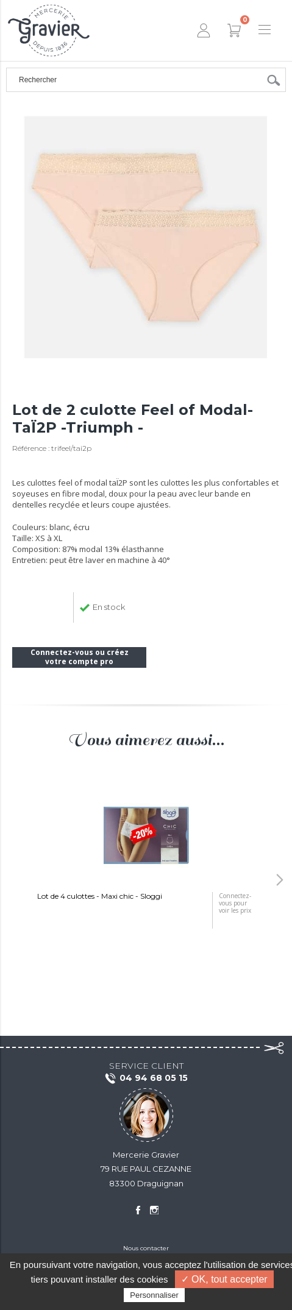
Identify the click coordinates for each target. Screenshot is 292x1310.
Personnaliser (154, 1295)
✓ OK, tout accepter (224, 1279)
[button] (280, 880)
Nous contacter (146, 1248)
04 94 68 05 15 (146, 1078)
